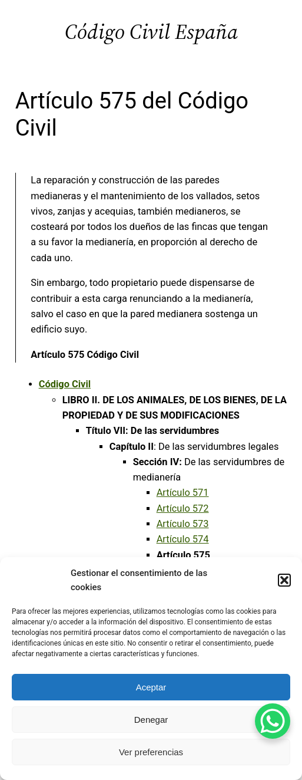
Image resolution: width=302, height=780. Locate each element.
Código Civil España (151, 31)
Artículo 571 (183, 492)
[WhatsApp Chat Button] (272, 721)
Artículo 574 (183, 539)
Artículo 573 (183, 523)
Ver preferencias (151, 752)
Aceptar (151, 687)
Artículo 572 (183, 508)
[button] (284, 580)
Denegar (151, 720)
